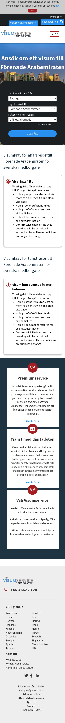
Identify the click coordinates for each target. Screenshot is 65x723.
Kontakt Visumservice (17, 663)
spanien (10, 643)
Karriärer (31, 705)
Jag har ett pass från (20, 92)
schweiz (36, 635)
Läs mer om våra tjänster (31, 685)
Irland (35, 624)
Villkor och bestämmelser (31, 697)
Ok (32, 11)
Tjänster (31, 701)
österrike (11, 635)
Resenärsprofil (50, 22)
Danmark (10, 620)
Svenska (54, 17)
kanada (10, 628)
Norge (35, 632)
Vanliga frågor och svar (31, 689)
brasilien (36, 612)
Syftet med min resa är (21, 114)
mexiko (36, 628)
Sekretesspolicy (31, 693)
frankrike (11, 624)
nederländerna (14, 632)
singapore (37, 639)
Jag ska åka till (17, 103)
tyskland (10, 647)
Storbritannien (40, 643)
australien (11, 612)
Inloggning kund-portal (21, 22)
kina (34, 616)
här (57, 6)
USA (34, 647)
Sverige (10, 639)
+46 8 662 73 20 (13, 659)
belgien (10, 616)
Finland (36, 620)
